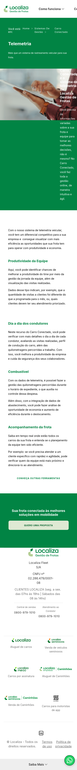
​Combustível (18, 372)
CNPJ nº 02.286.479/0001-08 (40, 578)
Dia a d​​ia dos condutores (28, 323)
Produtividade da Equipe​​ (28, 261)
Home (28, 28)
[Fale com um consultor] (69, 760)
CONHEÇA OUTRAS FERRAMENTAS (38, 478)
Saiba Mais (36, 764)
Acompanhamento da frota (29, 427)
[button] (55, 8)
